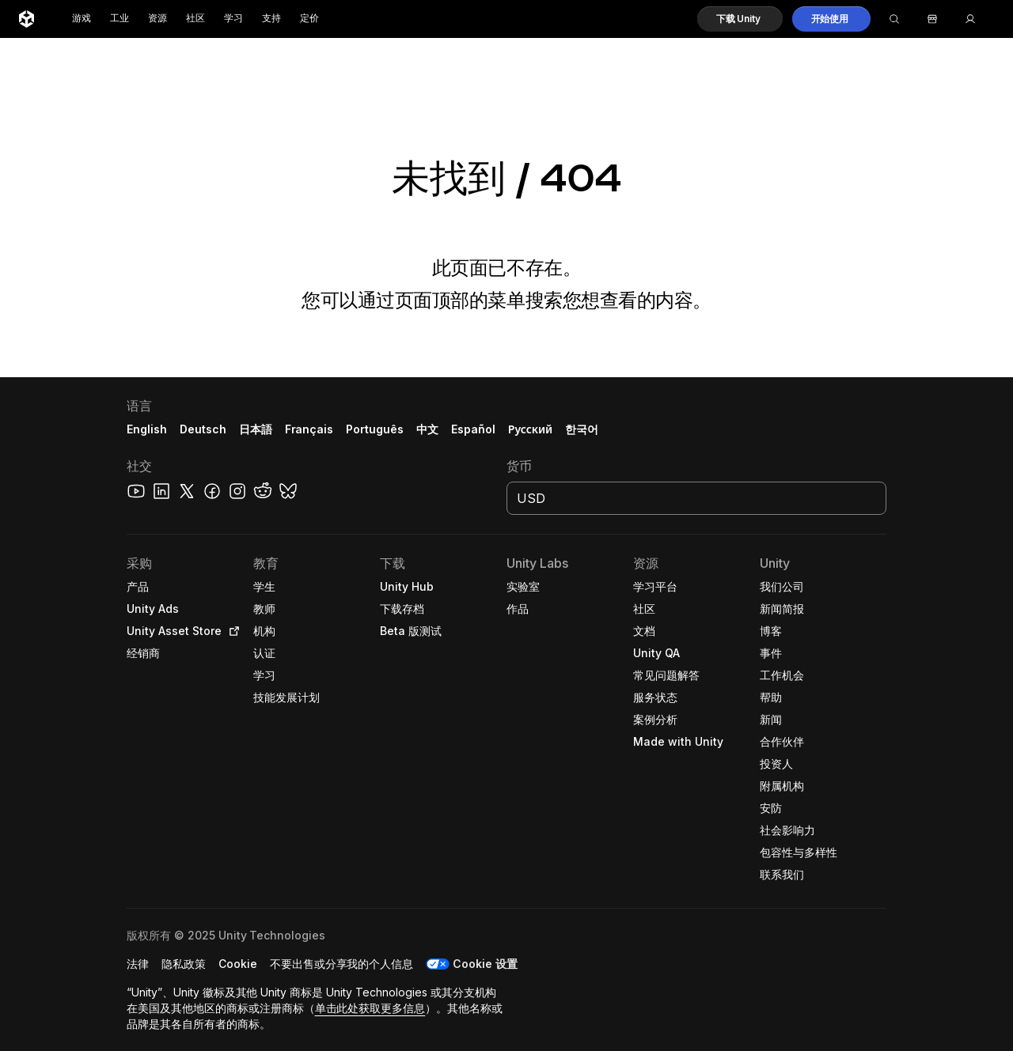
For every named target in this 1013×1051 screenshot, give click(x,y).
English (147, 429)
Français (309, 429)
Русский (530, 429)
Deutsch (203, 429)
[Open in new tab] (231, 631)
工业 (119, 18)
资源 (157, 18)
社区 (195, 18)
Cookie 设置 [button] (485, 963)
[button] (740, 19)
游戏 (81, 18)
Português (375, 429)
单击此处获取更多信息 (370, 1008)
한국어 (581, 429)
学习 (233, 18)
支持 (271, 18)
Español (473, 429)
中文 (427, 429)
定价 (309, 18)
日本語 (255, 429)
